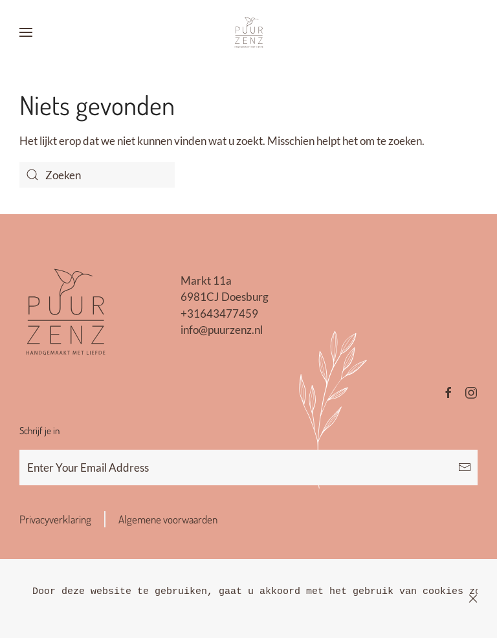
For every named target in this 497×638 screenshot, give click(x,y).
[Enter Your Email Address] (248, 467)
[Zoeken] (97, 175)
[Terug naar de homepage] (248, 32)
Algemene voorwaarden (167, 519)
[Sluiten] (473, 598)
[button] (25, 32)
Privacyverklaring (55, 519)
